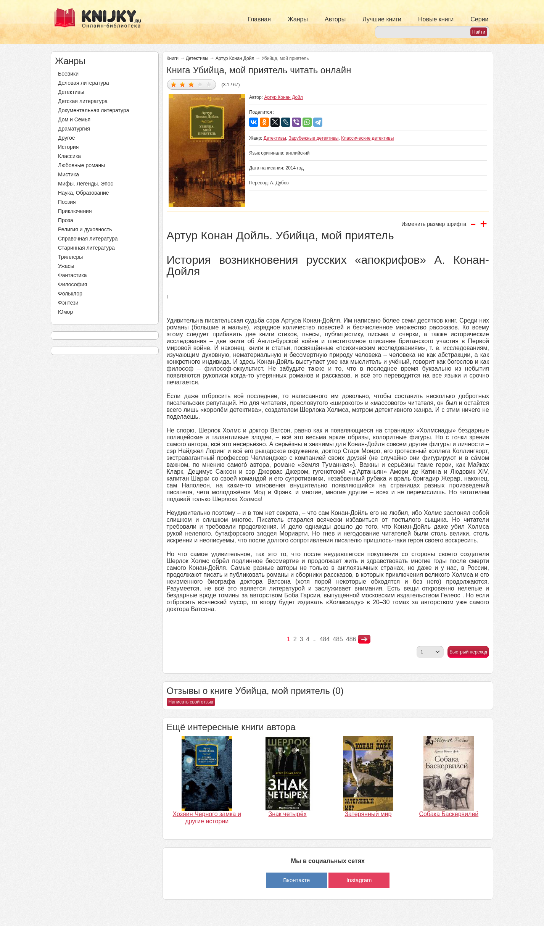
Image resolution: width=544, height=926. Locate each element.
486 (351, 639)
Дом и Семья (74, 119)
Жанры (298, 19)
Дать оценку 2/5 (182, 84)
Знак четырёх (287, 814)
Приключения (75, 211)
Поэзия (67, 202)
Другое (66, 138)
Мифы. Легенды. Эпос (85, 184)
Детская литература (83, 101)
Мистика (68, 174)
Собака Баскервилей (448, 814)
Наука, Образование (83, 193)
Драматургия (74, 129)
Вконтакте (296, 880)
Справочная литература (88, 239)
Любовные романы (81, 165)
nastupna (364, 639)
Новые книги (436, 19)
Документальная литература (93, 110)
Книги (173, 58)
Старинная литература (86, 248)
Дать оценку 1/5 (174, 84)
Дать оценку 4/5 (200, 84)
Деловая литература (83, 83)
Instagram (359, 880)
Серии (479, 19)
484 (325, 639)
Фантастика (72, 275)
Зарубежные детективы (313, 138)
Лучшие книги (381, 19)
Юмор (65, 312)
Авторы (335, 19)
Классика (69, 156)
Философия (72, 284)
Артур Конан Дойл (235, 58)
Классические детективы (367, 138)
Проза (65, 220)
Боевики (68, 74)
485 (338, 639)
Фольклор (70, 293)
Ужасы (66, 266)
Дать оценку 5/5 (209, 84)
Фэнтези (68, 303)
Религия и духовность (85, 229)
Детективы (71, 92)
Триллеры (70, 257)
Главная (259, 19)
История (68, 147)
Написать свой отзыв (191, 702)
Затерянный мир (367, 814)
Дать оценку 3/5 (191, 84)
